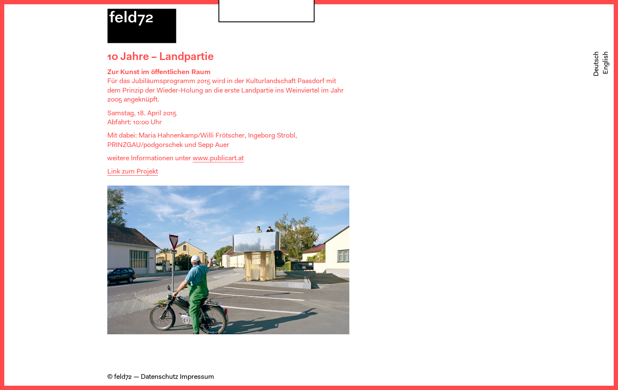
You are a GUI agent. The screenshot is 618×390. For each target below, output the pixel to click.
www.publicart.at (218, 158)
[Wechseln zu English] (606, 62)
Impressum (197, 377)
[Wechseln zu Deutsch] (596, 63)
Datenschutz (159, 377)
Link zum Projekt (132, 171)
